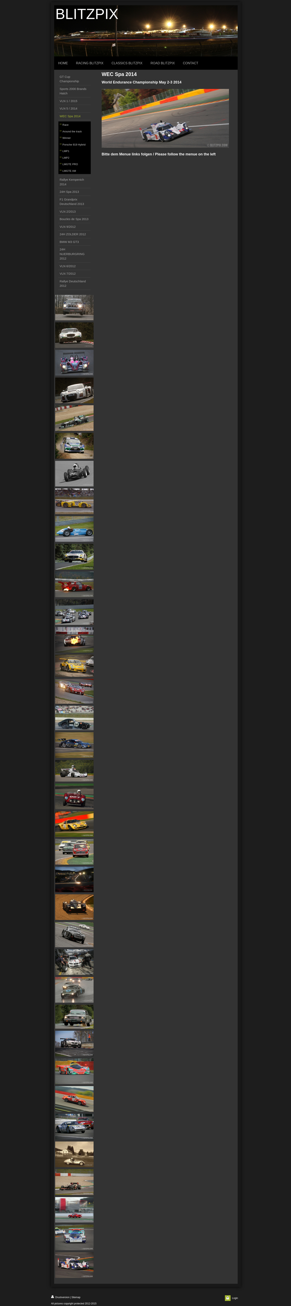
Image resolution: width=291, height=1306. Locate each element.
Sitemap (76, 1297)
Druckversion (60, 1297)
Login (235, 1298)
